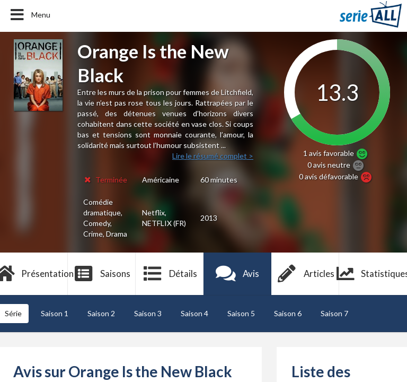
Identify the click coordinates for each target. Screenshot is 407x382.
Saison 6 (288, 313)
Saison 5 (241, 313)
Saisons (102, 274)
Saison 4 (194, 313)
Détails (170, 274)
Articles (305, 274)
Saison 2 (101, 313)
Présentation (34, 274)
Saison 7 (334, 313)
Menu (29, 14)
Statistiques (373, 274)
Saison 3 (148, 313)
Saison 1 (54, 313)
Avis (238, 274)
